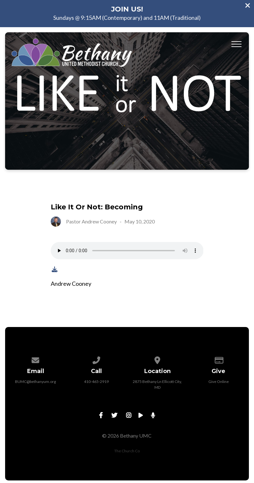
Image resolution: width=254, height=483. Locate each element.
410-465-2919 (96, 381)
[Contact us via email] (35, 359)
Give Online (218, 381)
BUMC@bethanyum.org (35, 381)
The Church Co (127, 450)
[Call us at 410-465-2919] (96, 359)
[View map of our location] (157, 359)
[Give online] (218, 359)
